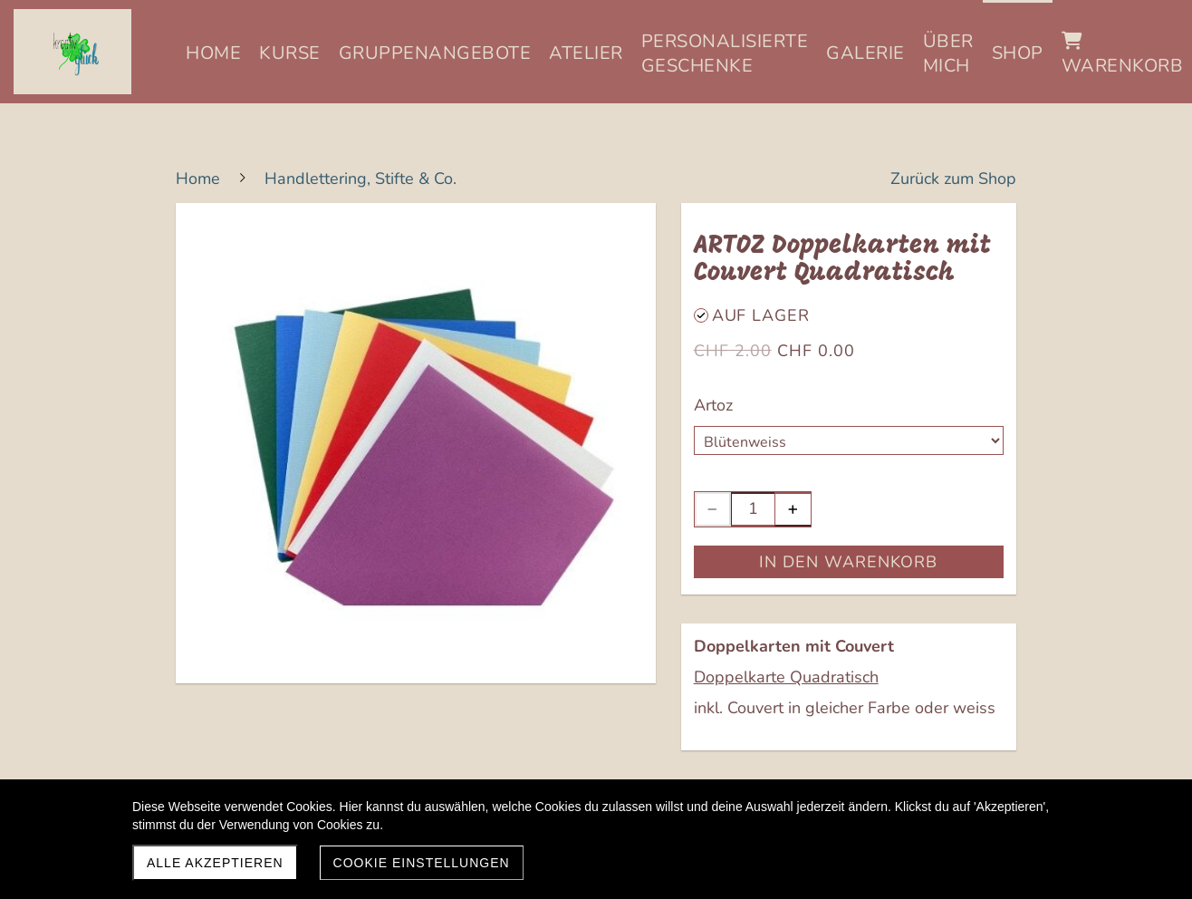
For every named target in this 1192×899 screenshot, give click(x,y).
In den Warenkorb (848, 562)
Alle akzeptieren (215, 863)
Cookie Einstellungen (421, 863)
